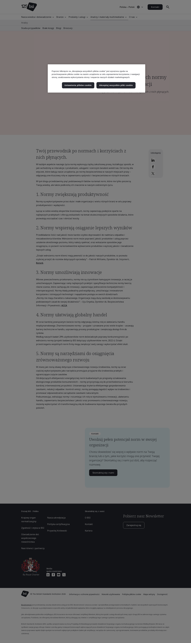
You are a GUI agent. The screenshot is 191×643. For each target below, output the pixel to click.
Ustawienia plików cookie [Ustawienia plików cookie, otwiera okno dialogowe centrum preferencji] (78, 85)
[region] (96, 78)
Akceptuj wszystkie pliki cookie (116, 85)
